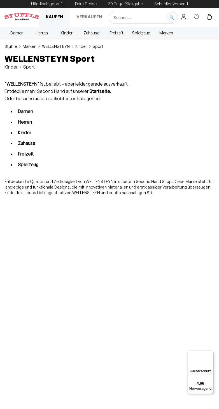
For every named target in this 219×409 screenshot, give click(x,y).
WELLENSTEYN (56, 46)
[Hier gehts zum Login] (183, 16)
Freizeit (117, 33)
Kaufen (54, 16)
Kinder (66, 33)
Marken (166, 33)
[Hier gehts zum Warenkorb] (209, 16)
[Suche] (143, 17)
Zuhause (91, 33)
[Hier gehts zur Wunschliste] (196, 16)
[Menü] (210, 354)
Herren (42, 33)
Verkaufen (89, 16)
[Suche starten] (171, 17)
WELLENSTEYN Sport (49, 58)
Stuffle (10, 46)
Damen (17, 33)
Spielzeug (141, 33)
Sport (98, 46)
